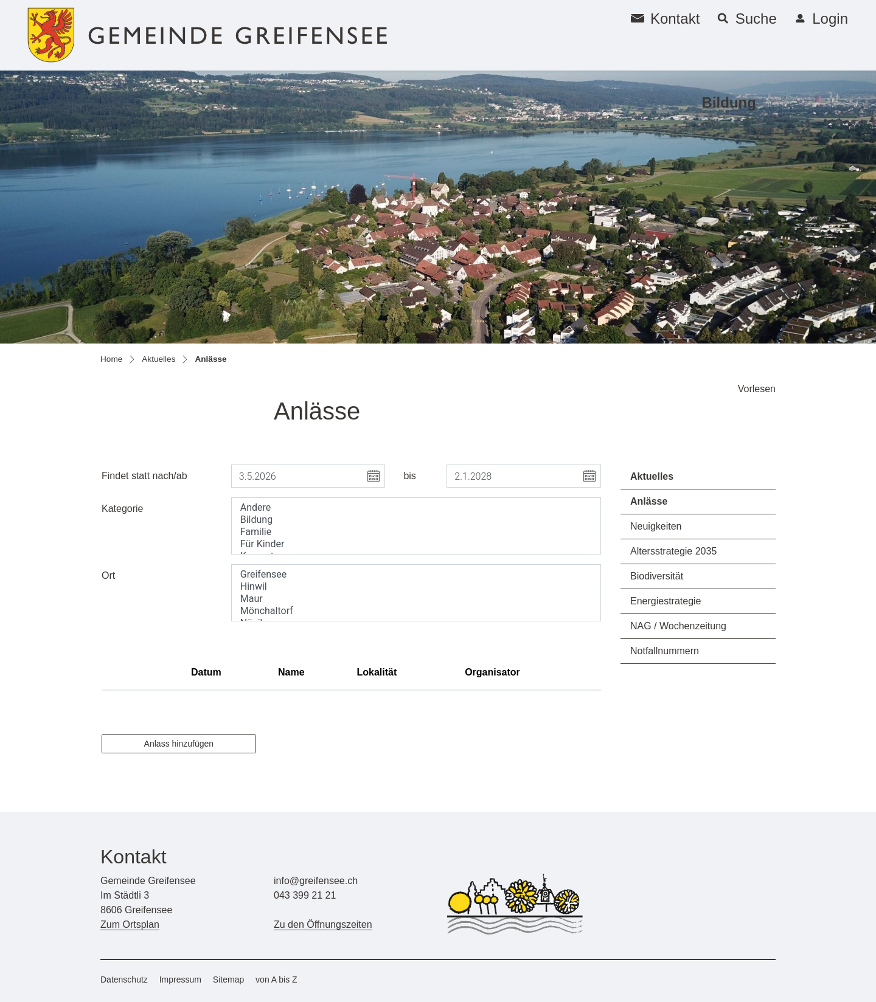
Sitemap (228, 979)
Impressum (180, 979)
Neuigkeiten (656, 526)
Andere (416, 508)
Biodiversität (656, 576)
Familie (416, 532)
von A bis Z (276, 979)
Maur (416, 599)
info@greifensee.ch (316, 881)
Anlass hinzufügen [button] (179, 743)
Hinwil (416, 587)
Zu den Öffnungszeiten (323, 924)
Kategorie (123, 508)
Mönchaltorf (416, 611)
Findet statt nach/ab (144, 476)
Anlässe (664, 505)
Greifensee (416, 574)
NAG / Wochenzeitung (678, 626)
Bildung (729, 102)
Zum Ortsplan (129, 924)
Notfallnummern (664, 651)
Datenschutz (124, 979)
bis (409, 476)
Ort (108, 575)
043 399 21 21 (305, 895)
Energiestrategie (665, 601)
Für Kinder (416, 544)
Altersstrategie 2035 (673, 551)
